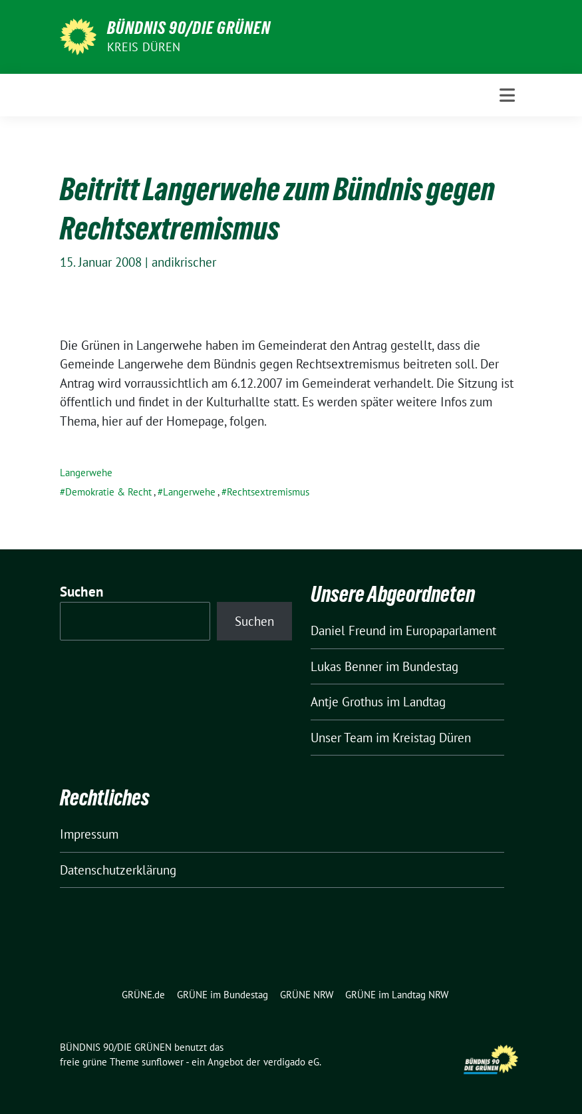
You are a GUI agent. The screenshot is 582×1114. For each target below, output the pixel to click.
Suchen (82, 592)
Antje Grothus (347, 702)
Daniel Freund (348, 630)
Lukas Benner (346, 666)
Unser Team (341, 738)
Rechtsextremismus (268, 492)
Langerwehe (86, 472)
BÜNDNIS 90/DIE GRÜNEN (189, 28)
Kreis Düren (144, 47)
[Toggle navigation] (507, 95)
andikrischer (184, 262)
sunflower (163, 1061)
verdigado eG (291, 1061)
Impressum (89, 834)
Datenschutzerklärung (118, 870)
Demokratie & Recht (108, 492)
